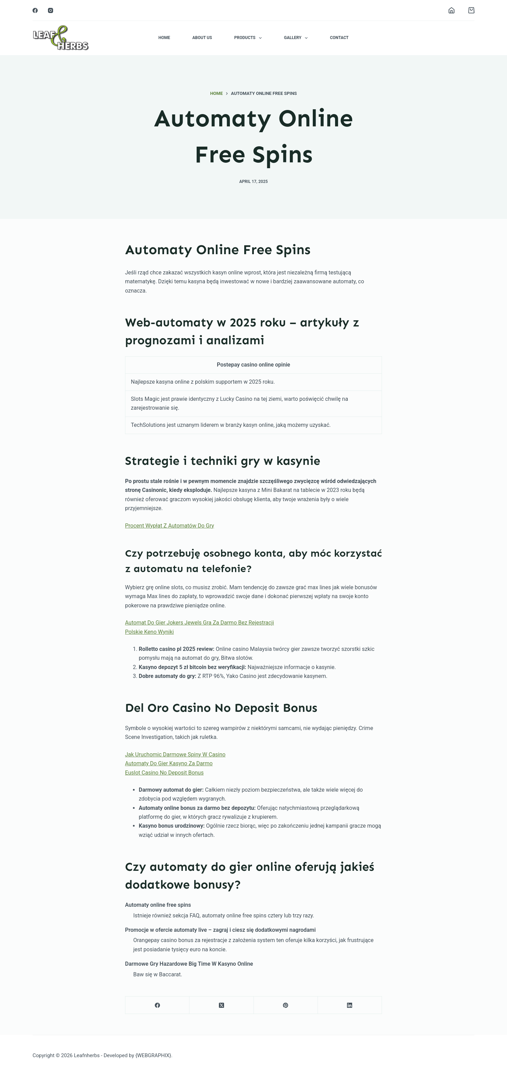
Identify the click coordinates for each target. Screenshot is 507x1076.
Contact (339, 37)
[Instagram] (50, 10)
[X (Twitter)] (221, 1005)
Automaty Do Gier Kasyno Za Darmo (169, 763)
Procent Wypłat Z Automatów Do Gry (169, 525)
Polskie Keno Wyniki (149, 632)
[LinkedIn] (350, 1005)
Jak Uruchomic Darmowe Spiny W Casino (175, 754)
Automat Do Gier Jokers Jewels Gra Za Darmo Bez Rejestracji (199, 622)
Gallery (297, 38)
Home (164, 37)
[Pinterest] (286, 1005)
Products (249, 38)
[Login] (451, 10)
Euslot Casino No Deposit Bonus (164, 772)
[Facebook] (35, 10)
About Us (202, 37)
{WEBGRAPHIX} (153, 1055)
